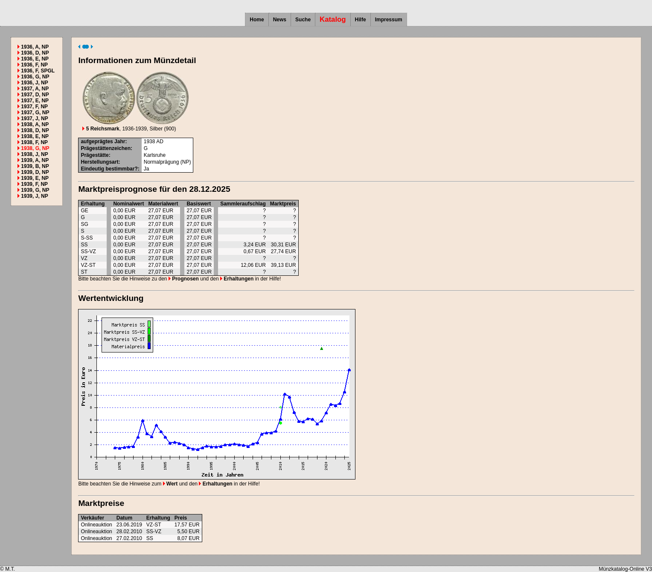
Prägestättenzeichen (106, 148)
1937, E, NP (35, 101)
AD (159, 141)
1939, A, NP (35, 160)
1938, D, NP (35, 130)
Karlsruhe (155, 155)
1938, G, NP (35, 148)
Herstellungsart (99, 162)
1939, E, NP (35, 178)
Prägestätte (94, 155)
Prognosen (184, 279)
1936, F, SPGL (38, 71)
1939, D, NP (35, 172)
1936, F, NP (34, 65)
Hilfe (360, 20)
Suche (303, 20)
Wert (170, 484)
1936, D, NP (35, 53)
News (279, 20)
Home (257, 20)
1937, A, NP (35, 89)
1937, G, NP (35, 113)
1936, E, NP (35, 59)
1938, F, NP (34, 142)
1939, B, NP (35, 166)
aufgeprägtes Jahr (103, 141)
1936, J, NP (34, 83)
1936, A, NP (35, 47)
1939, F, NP (34, 184)
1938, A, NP (35, 124)
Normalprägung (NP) (167, 162)
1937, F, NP (34, 107)
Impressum (388, 20)
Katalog (333, 19)
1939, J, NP (34, 196)
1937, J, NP (34, 118)
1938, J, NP (34, 154)
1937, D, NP (35, 95)
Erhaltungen (236, 279)
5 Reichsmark (100, 129)
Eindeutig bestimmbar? (109, 169)
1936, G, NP (35, 77)
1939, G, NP (35, 190)
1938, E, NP (35, 136)
